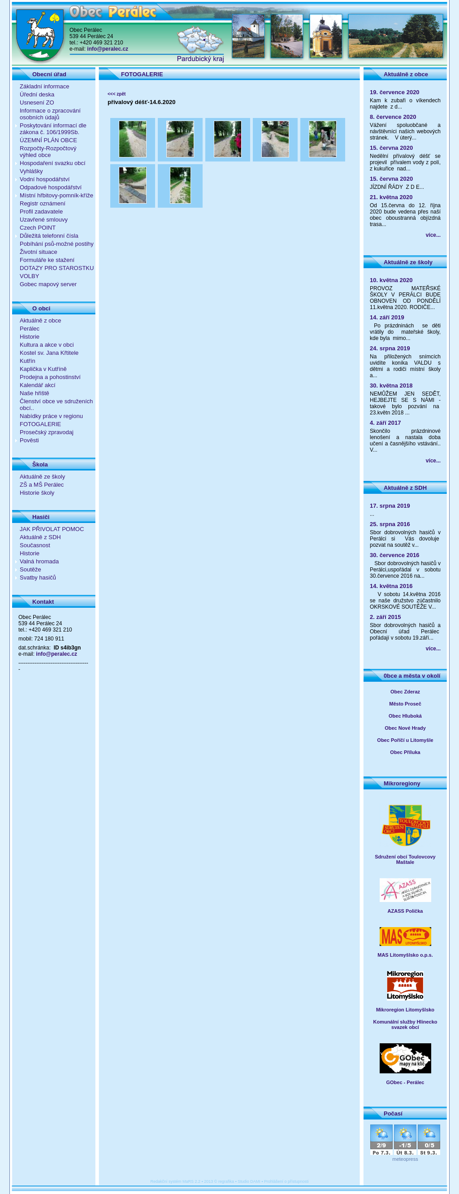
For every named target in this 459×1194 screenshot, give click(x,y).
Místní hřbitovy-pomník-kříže (56, 195)
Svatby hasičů (38, 577)
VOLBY (29, 276)
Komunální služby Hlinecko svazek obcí (405, 1024)
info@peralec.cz (107, 49)
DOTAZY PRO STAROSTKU (57, 268)
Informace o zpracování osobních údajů (50, 114)
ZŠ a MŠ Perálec (42, 484)
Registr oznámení (42, 203)
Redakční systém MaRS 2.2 (176, 1181)
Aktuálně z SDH (40, 537)
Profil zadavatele (41, 211)
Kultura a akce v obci (47, 344)
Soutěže (30, 569)
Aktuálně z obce (40, 320)
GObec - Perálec (405, 1082)
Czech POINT (38, 227)
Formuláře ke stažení (47, 260)
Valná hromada (39, 561)
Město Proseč (405, 703)
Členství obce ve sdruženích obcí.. (56, 404)
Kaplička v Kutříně (43, 369)
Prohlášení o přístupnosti (286, 1181)
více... (433, 235)
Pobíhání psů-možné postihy (57, 243)
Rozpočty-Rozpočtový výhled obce (48, 151)
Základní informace (44, 86)
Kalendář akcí (38, 385)
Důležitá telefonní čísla (49, 235)
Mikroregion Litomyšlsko (405, 1009)
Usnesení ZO (37, 102)
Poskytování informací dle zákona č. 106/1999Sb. (53, 128)
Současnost (35, 545)
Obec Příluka (405, 752)
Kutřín (27, 360)
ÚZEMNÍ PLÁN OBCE (48, 140)
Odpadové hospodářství (51, 187)
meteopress (405, 1159)
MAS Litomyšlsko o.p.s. (405, 955)
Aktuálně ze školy (42, 476)
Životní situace (38, 251)
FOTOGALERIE (40, 424)
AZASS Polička (405, 911)
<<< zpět (117, 94)
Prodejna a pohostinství (50, 377)
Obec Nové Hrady (405, 728)
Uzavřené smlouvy (44, 219)
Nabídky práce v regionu (51, 416)
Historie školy (37, 492)
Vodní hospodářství (44, 179)
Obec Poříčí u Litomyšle (405, 740)
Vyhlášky (31, 171)
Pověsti (29, 440)
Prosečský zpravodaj (47, 432)
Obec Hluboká (405, 716)
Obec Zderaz (405, 691)
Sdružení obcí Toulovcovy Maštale (405, 859)
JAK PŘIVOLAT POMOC (52, 529)
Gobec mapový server (48, 284)
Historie (29, 336)
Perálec (29, 328)
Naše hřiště (34, 393)
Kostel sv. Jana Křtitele (49, 352)
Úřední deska (37, 94)
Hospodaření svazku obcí (53, 163)
